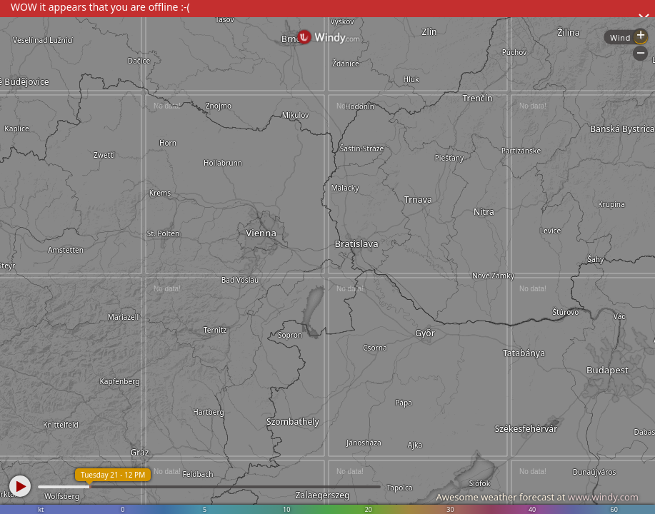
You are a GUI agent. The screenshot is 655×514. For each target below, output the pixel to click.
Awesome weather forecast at (537, 496)
